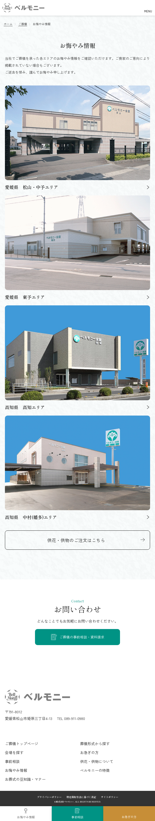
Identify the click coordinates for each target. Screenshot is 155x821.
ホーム (8, 24)
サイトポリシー (109, 797)
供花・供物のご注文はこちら (76, 540)
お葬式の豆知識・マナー (25, 779)
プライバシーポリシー (49, 797)
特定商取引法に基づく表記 (81, 797)
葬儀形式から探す (95, 743)
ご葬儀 (22, 24)
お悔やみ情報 (26, 817)
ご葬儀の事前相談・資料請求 (81, 636)
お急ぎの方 (129, 817)
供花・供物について (96, 761)
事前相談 (77, 817)
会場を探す (14, 752)
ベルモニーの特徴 (95, 770)
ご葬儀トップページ (21, 743)
